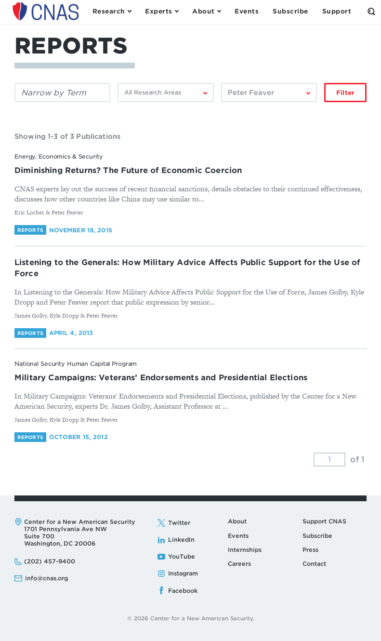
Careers (239, 563)
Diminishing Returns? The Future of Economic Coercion (128, 170)
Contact (314, 563)
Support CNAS (324, 521)
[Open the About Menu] (206, 11)
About (237, 521)
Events (238, 535)
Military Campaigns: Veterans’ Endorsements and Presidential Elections (160, 377)
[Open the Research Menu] (111, 11)
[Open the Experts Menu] (162, 11)
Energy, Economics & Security (58, 156)
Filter (345, 92)
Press (310, 549)
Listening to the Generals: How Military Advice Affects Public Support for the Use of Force (187, 268)
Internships (245, 549)
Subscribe (317, 535)
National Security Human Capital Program (75, 363)
